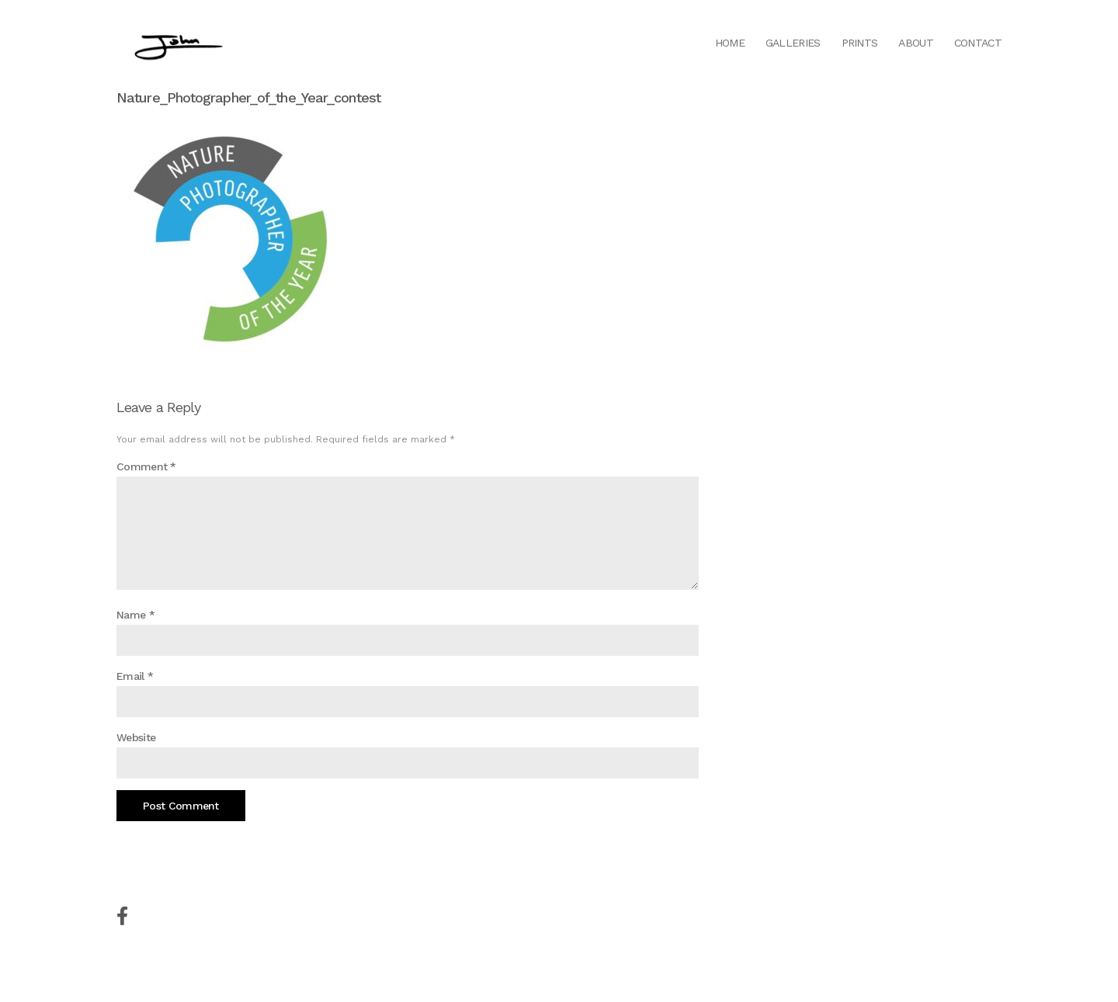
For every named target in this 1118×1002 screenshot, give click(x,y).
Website (135, 737)
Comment (146, 466)
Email (134, 676)
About (915, 42)
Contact (978, 42)
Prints (860, 42)
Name (135, 614)
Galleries (793, 42)
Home (730, 42)
